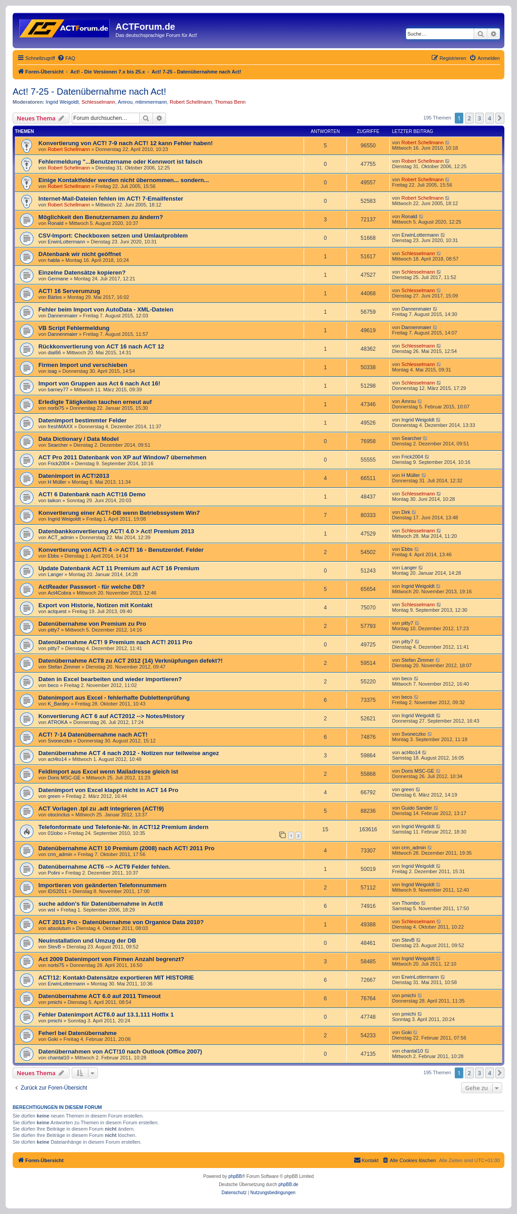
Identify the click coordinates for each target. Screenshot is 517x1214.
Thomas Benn (230, 102)
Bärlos (55, 297)
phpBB (235, 1176)
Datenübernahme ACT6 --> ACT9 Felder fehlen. (104, 866)
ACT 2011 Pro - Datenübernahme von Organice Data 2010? (120, 922)
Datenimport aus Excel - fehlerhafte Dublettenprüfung (114, 697)
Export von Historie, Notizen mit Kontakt (95, 605)
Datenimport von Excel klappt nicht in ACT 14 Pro (108, 790)
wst (51, 909)
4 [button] (489, 118)
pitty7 (54, 629)
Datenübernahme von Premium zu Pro (92, 623)
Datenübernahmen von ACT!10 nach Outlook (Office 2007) (120, 1051)
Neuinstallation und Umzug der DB (87, 940)
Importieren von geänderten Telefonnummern (102, 885)
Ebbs (53, 556)
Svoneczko (60, 740)
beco (53, 685)
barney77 (58, 389)
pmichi (55, 1002)
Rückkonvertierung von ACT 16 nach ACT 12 (101, 346)
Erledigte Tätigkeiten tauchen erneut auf (95, 402)
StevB (54, 946)
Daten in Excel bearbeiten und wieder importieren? (110, 679)
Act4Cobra (59, 593)
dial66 (54, 352)
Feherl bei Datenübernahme (77, 1033)
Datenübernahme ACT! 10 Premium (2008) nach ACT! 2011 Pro (126, 848)
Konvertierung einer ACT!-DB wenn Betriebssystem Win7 (119, 512)
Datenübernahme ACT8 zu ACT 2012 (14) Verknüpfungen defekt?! (130, 660)
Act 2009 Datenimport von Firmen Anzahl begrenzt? (111, 959)
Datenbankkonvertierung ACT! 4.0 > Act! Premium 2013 (116, 531)
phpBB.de (288, 1184)
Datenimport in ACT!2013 (73, 475)
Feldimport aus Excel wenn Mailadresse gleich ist (108, 771)
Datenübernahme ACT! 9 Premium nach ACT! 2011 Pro (115, 642)
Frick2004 (58, 463)
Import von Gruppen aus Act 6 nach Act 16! (99, 383)
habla (54, 260)
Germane (58, 278)
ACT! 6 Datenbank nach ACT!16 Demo (92, 494)
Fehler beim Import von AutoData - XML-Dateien (105, 309)
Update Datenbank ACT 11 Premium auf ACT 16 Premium (118, 568)
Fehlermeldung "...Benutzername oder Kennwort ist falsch (120, 161)
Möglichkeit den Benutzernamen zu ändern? (100, 217)
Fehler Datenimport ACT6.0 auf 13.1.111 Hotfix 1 (106, 1014)
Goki (53, 1039)
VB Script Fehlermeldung (74, 328)
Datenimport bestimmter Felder (82, 420)
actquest (57, 611)
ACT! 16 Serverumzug (69, 291)
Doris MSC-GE (64, 777)
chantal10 (58, 1057)
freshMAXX (60, 426)
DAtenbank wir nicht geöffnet (79, 254)
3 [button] (479, 118)
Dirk (406, 512)
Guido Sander (417, 808)
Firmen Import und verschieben (82, 365)
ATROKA (58, 722)
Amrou (125, 102)
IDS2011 (57, 891)
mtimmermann (151, 102)
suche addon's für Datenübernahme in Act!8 (100, 903)
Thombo (411, 903)
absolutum (59, 928)
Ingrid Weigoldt (62, 102)
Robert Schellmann (191, 102)
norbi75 (56, 408)
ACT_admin (61, 537)
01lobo (55, 833)
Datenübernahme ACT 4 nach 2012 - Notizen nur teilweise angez (128, 753)
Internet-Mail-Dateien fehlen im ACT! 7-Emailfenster (110, 198)
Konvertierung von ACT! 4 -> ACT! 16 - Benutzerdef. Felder (120, 549)
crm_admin (60, 854)
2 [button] (469, 118)
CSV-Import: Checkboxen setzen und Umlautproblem (113, 235)
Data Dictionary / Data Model (78, 438)
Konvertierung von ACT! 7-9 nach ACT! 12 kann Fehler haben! (125, 143)
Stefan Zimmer (64, 666)
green (54, 796)
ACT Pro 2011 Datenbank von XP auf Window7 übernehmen (122, 457)
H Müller (57, 482)
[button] (499, 118)
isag (52, 371)
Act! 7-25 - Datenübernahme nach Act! (89, 91)
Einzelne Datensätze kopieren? (81, 272)
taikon (54, 500)
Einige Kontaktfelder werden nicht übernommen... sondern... (123, 180)
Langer (55, 574)
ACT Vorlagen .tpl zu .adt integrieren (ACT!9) (101, 808)
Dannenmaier (63, 315)
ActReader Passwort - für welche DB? (91, 586)
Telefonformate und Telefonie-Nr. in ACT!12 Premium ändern (123, 827)
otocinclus (59, 814)
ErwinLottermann (66, 241)
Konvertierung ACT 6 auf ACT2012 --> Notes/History (111, 716)
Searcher (58, 445)
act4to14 (57, 759)
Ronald (56, 223)
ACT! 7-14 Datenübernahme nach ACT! (93, 734)
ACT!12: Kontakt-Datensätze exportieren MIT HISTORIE (116, 977)
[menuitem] (66, 58)
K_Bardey (58, 703)
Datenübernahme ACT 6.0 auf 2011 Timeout (99, 996)
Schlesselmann (98, 102)
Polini (54, 872)
